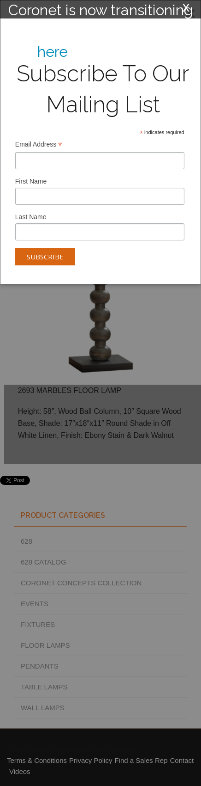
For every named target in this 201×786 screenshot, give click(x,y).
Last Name (31, 217)
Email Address (38, 145)
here (52, 51)
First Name (31, 181)
